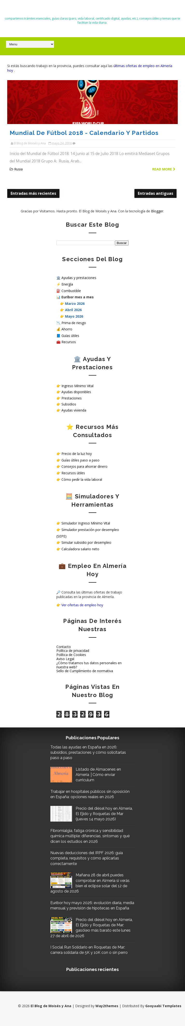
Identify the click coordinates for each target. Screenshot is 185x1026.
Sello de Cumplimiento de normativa (84, 671)
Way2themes (106, 1011)
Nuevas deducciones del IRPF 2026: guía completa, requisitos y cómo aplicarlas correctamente (88, 858)
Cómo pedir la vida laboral (81, 479)
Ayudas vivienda (73, 410)
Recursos (68, 342)
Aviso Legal (65, 658)
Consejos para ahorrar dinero (84, 466)
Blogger (157, 211)
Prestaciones (71, 398)
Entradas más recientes (33, 193)
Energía (67, 284)
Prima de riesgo (73, 322)
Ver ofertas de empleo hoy (82, 604)
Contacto (63, 646)
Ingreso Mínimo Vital (77, 385)
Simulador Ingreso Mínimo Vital (85, 523)
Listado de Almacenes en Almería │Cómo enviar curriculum (100, 774)
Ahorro (66, 329)
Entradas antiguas (155, 193)
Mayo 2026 (74, 316)
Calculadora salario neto (80, 548)
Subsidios (68, 404)
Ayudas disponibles (76, 392)
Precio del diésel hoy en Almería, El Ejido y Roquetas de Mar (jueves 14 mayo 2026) (104, 813)
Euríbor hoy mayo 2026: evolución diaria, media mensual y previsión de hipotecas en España (90, 908)
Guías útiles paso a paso (80, 460)
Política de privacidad (72, 650)
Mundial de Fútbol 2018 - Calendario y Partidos (84, 132)
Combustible (71, 290)
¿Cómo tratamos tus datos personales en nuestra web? (89, 664)
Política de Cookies (71, 654)
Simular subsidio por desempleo (86, 542)
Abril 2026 (73, 309)
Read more (163, 169)
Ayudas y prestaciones (78, 277)
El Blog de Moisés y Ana (92, 10)
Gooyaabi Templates (163, 1011)
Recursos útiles (73, 472)
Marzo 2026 (75, 303)
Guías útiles (70, 335)
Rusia (18, 169)
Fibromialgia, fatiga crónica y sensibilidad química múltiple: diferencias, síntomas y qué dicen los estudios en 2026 (91, 836)
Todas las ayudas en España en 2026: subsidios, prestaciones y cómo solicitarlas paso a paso (90, 752)
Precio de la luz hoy (76, 453)
